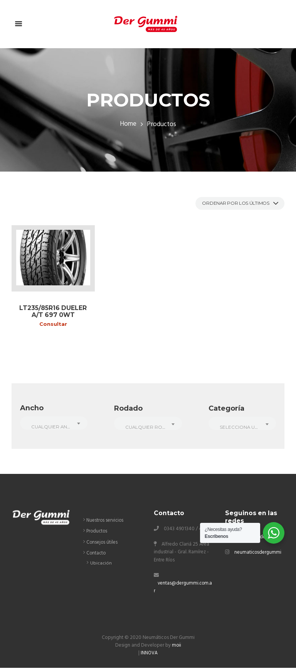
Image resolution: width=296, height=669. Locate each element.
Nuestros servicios (105, 522)
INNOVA (149, 654)
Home (128, 125)
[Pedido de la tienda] (235, 204)
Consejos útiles (102, 543)
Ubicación (101, 564)
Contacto (96, 554)
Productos (97, 533)
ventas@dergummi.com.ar (182, 588)
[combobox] (53, 424)
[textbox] (54, 428)
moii (176, 646)
